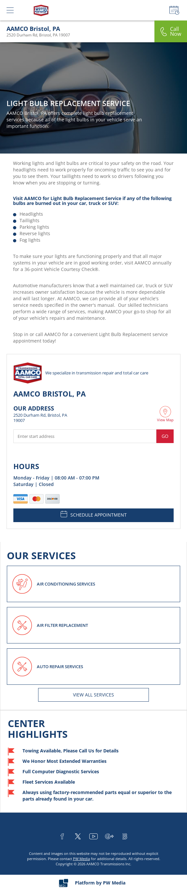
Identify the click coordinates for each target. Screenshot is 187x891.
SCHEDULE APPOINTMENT (94, 514)
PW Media (81, 858)
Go (165, 436)
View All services (93, 695)
